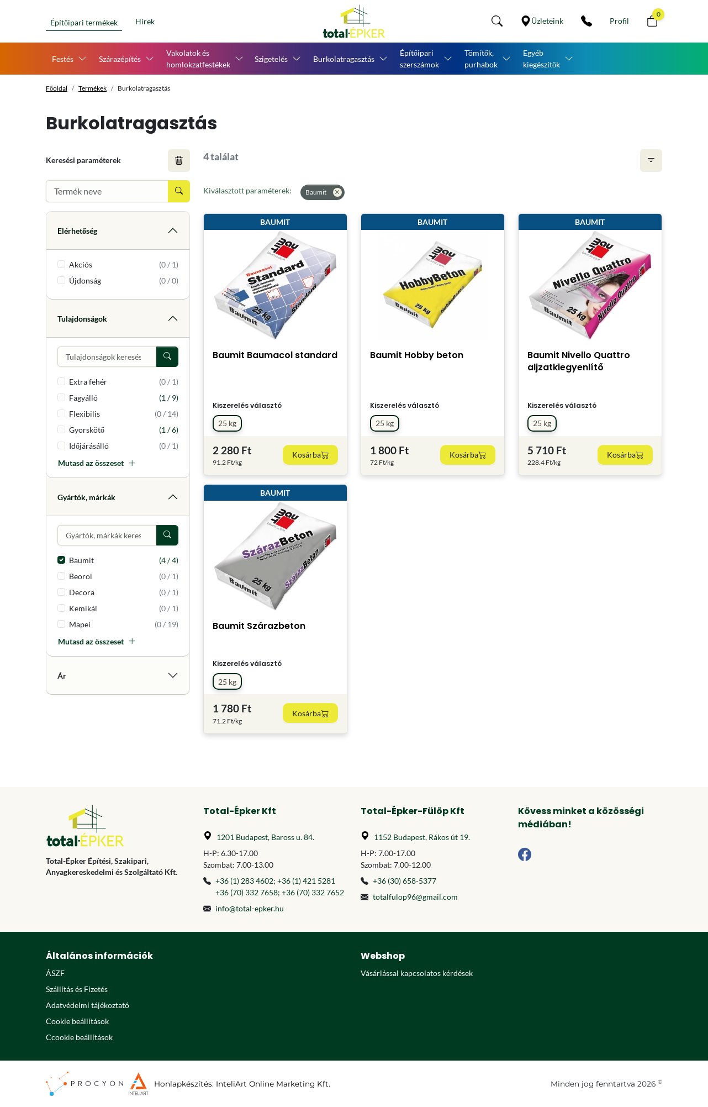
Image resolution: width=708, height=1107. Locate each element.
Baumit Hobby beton (416, 355)
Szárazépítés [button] (120, 59)
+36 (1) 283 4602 (244, 880)
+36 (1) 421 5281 (306, 880)
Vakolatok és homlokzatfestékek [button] (198, 58)
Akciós (123, 264)
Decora (123, 592)
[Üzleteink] (542, 21)
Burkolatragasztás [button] (343, 59)
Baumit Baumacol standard (275, 355)
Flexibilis (123, 413)
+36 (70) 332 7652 (313, 892)
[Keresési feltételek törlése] (179, 160)
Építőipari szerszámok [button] (419, 58)
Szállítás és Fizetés (77, 989)
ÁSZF (55, 973)
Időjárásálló (123, 446)
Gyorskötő (123, 430)
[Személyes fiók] (619, 21)
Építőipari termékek (84, 22)
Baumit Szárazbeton (259, 626)
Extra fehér (123, 381)
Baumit (123, 560)
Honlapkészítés (183, 1083)
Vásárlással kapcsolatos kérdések (417, 973)
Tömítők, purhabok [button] (481, 58)
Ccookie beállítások (79, 1037)
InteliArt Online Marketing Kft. (273, 1083)
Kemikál (123, 608)
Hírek (145, 21)
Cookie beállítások (77, 1021)
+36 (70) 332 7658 (246, 892)
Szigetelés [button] (271, 59)
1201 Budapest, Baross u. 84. (265, 837)
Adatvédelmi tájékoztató (87, 1005)
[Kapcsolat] (586, 21)
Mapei (123, 624)
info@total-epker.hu (249, 908)
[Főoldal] (354, 21)
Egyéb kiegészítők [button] (541, 58)
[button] (497, 21)
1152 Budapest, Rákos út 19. (422, 837)
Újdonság (123, 280)
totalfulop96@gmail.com (415, 896)
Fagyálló (123, 397)
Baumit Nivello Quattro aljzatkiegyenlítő (578, 361)
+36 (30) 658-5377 (404, 880)
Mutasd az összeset (97, 463)
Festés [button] (62, 59)
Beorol (123, 576)
